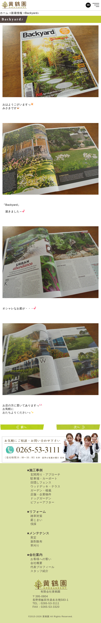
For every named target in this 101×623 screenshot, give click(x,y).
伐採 (33, 524)
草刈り (34, 545)
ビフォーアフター (42, 502)
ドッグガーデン (40, 498)
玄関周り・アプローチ (45, 474)
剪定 (33, 537)
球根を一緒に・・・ (78, 427)
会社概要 (36, 563)
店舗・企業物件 (40, 494)
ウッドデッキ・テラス (45, 486)
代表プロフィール (42, 567)
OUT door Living (22, 427)
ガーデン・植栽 (40, 490)
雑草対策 (36, 516)
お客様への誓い (40, 559)
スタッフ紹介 (39, 571)
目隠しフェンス (40, 482)
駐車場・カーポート (43, 478)
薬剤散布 (36, 541)
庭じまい (36, 520)
